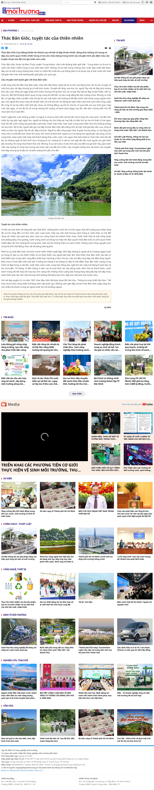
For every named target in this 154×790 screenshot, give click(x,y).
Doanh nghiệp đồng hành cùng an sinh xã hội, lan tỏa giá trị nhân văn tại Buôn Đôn (107, 347)
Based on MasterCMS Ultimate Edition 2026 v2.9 (22, 770)
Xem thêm (77, 393)
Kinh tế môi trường (75, 20)
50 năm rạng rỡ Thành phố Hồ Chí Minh (57, 511)
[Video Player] (44, 436)
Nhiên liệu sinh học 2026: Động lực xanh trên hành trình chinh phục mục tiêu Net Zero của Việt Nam (95, 695)
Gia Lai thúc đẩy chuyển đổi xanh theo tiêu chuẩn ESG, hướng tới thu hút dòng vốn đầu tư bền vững (76, 381)
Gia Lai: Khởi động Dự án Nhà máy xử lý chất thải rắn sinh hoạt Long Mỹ (56, 603)
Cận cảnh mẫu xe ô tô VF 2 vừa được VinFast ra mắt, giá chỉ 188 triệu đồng (133, 648)
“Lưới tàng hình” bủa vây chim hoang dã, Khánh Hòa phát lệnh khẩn (134, 557)
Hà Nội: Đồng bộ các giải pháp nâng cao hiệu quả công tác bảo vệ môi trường (132, 78)
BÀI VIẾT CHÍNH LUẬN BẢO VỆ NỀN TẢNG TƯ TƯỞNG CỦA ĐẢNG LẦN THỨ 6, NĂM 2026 (57, 695)
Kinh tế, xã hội (27, 31)
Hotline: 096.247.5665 (110, 2)
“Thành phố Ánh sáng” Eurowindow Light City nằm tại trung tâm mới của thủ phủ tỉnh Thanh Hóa (132, 151)
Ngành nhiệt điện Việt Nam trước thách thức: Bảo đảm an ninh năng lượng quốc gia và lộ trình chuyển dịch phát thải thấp (19, 695)
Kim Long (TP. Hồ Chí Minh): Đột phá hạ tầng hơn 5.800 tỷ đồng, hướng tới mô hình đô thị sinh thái (138, 381)
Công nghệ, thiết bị (53, 20)
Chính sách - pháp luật (17, 524)
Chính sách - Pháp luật (30, 20)
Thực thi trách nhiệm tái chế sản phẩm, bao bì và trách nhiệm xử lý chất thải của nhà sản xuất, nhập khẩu (132, 89)
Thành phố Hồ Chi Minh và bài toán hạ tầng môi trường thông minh (96, 557)
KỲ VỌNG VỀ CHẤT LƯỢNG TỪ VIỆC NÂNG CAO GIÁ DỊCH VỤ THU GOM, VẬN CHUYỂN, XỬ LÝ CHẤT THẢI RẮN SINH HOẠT (138, 437)
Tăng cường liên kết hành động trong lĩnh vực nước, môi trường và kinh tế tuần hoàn (133, 162)
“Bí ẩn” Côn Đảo (85, 602)
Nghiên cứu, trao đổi (97, 20)
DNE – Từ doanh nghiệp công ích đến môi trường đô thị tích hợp (133, 694)
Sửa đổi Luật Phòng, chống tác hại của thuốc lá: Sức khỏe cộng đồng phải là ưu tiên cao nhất (132, 139)
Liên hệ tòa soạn (133, 2)
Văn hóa (115, 20)
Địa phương (129, 20)
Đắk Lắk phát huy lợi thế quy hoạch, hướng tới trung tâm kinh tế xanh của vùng (137, 347)
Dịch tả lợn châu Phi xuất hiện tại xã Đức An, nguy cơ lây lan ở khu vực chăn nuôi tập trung (45, 381)
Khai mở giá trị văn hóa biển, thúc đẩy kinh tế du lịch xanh (18, 739)
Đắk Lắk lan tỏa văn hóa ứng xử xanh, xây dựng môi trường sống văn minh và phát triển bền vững (13, 381)
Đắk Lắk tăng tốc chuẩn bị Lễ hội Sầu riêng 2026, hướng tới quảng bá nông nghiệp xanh (45, 347)
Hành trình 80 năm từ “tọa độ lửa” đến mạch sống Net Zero (57, 739)
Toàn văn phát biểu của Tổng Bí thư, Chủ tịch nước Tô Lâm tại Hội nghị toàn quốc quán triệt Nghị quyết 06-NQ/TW (134, 513)
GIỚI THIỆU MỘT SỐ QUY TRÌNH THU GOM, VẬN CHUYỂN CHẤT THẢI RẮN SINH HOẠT (105, 469)
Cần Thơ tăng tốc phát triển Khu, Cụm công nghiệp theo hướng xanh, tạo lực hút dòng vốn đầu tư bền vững (76, 347)
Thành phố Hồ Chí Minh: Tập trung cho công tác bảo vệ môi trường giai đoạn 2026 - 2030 (133, 109)
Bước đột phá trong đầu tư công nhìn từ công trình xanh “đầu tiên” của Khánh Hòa (132, 129)
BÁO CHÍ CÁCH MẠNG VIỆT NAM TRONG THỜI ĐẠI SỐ (96, 512)
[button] (44, 436)
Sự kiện (11, 20)
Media (142, 20)
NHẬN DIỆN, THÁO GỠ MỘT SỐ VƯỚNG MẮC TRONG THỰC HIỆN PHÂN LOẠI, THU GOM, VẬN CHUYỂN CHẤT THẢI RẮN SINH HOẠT (105, 437)
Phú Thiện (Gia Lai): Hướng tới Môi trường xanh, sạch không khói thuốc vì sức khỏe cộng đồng (137, 469)
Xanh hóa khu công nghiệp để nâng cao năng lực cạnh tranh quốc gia (131, 99)
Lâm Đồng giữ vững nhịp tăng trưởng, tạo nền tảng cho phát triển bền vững (15, 347)
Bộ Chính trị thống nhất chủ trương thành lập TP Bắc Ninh (106, 381)
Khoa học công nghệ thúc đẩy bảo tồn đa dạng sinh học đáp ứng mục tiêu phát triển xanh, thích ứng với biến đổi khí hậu (57, 559)
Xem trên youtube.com (132, 404)
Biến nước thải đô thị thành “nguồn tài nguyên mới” (134, 603)
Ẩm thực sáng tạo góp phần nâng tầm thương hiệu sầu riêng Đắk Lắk (131, 120)
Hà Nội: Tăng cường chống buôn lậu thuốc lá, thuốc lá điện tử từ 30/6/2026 (133, 172)
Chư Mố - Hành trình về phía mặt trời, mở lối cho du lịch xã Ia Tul (134, 739)
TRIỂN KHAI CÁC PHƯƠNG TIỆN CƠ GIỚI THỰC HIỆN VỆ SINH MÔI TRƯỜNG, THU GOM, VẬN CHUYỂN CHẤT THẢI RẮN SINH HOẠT (40, 467)
